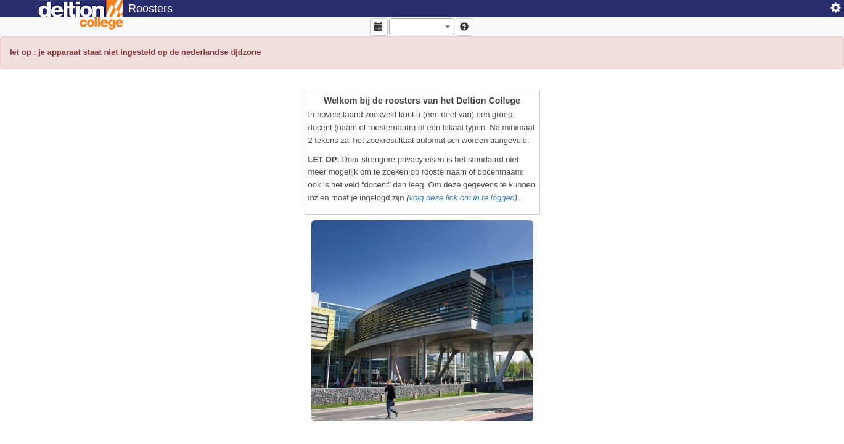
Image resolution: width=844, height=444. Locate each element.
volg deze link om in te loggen (462, 197)
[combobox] (421, 26)
